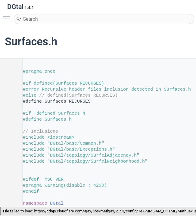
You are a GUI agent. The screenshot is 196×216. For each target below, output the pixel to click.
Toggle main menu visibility (8, 16)
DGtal (57, 203)
